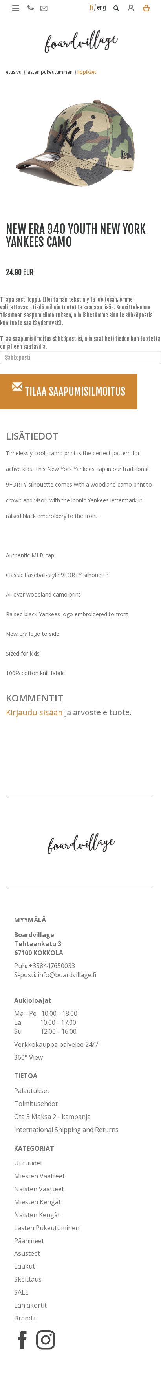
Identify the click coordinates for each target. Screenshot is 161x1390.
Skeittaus (28, 1279)
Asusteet (27, 1253)
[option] (74, 139)
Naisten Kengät (37, 1215)
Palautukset (31, 1090)
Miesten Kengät (37, 1202)
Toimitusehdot (36, 1103)
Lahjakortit (30, 1305)
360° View (28, 1057)
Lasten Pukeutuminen (46, 1227)
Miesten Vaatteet (39, 1176)
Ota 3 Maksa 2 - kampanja (52, 1116)
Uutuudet (28, 1163)
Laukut (24, 1266)
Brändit (25, 1318)
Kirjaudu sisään (34, 712)
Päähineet (29, 1240)
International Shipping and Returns (66, 1129)
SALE (21, 1292)
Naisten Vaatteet (39, 1189)
